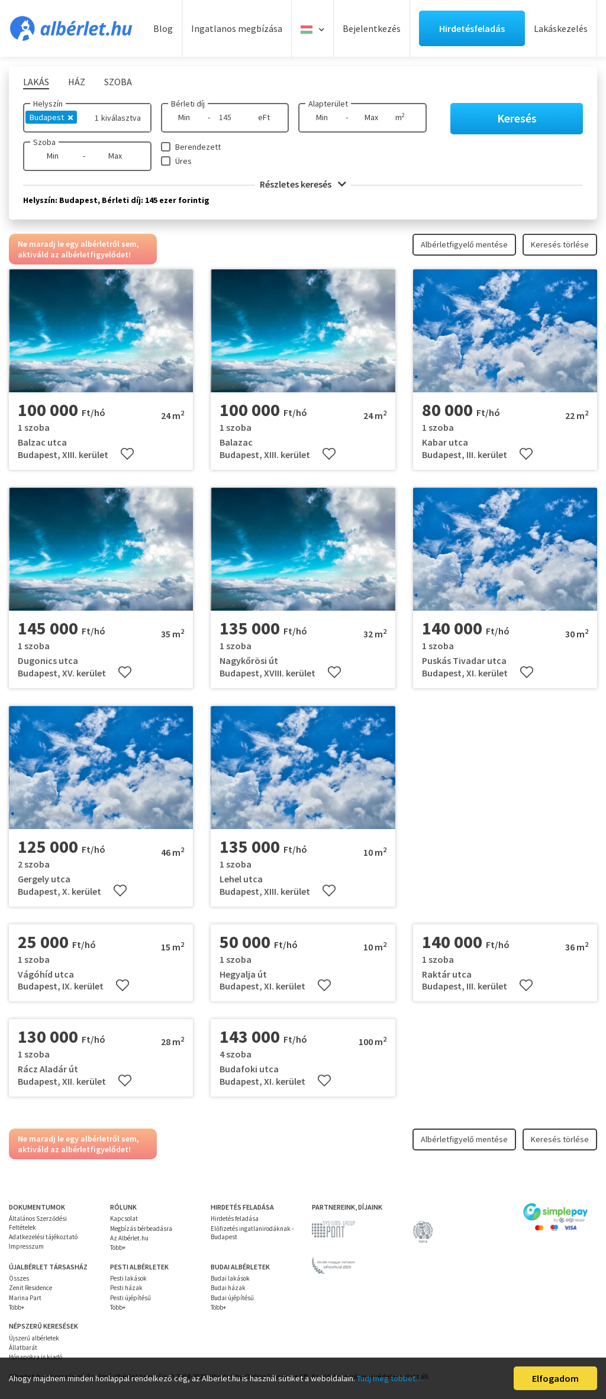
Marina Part (25, 1298)
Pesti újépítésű (130, 1298)
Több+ (117, 1247)
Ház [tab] (76, 82)
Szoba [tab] (118, 82)
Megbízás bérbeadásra (141, 1228)
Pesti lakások (128, 1278)
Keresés (517, 118)
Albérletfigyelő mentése (464, 244)
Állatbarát (23, 1347)
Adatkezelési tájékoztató (43, 1237)
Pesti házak (126, 1288)
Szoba (44, 142)
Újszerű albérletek (34, 1338)
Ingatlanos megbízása (236, 28)
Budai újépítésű (232, 1298)
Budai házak (228, 1288)
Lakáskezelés (561, 28)
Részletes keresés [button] (303, 184)
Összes (19, 1278)
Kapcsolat (124, 1218)
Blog (163, 28)
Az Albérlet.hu (129, 1238)
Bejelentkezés (372, 28)
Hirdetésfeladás (472, 28)
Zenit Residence (30, 1288)
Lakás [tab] (36, 82)
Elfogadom (555, 1378)
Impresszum (26, 1246)
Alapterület (328, 103)
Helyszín (48, 103)
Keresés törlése (560, 244)
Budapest (51, 117)
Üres (183, 161)
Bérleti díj (188, 103)
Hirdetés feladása (235, 1218)
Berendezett (198, 146)
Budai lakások (230, 1278)
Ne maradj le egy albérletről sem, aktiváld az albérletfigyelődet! (78, 249)
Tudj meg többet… (390, 1378)
